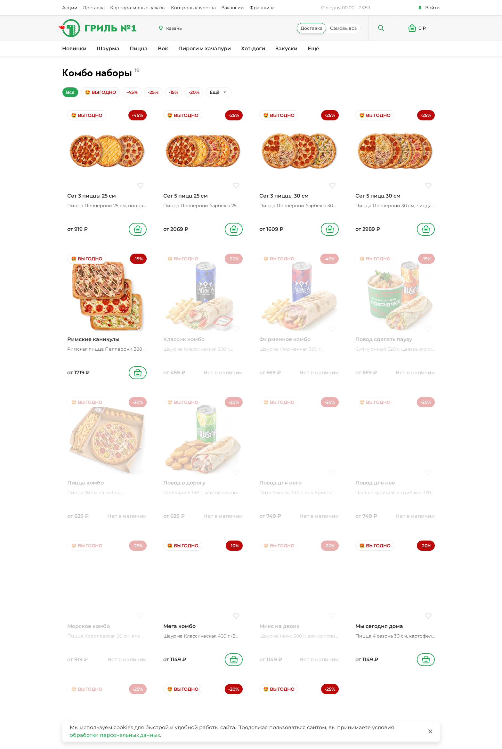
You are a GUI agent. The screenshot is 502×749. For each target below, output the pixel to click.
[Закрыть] (430, 731)
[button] (417, 28)
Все (70, 92)
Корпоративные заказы (138, 8)
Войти (432, 8)
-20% (194, 92)
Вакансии (232, 8)
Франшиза (261, 8)
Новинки (74, 48)
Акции (69, 8)
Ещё (313, 48)
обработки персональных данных (115, 735)
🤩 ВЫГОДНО (100, 92)
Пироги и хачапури (204, 48)
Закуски (286, 48)
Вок (163, 48)
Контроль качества (193, 8)
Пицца (139, 48)
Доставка (94, 8)
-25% (153, 92)
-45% (132, 92)
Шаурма (108, 48)
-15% (173, 92)
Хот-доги (253, 48)
